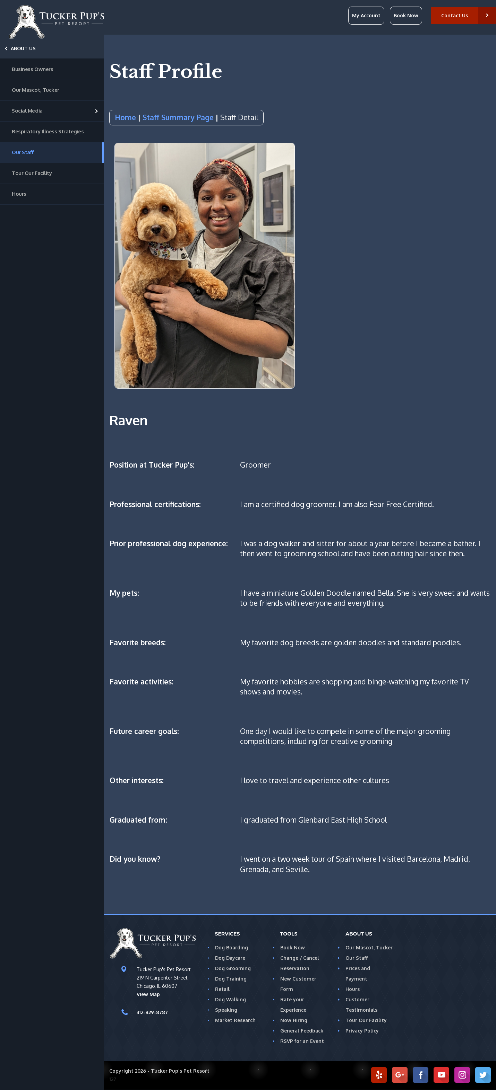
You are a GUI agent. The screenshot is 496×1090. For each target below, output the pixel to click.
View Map (148, 995)
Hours (19, 194)
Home (125, 117)
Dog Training (230, 979)
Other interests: (137, 781)
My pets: (124, 593)
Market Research (234, 1020)
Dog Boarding (231, 947)
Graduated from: (138, 820)
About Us (23, 48)
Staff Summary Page (176, 117)
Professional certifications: (156, 504)
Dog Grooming (232, 968)
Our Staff (22, 152)
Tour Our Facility (31, 173)
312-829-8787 (152, 1013)
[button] (464, 15)
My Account (369, 15)
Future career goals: (145, 731)
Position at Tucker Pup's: (153, 465)
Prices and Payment (368, 968)
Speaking (226, 1010)
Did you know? (135, 859)
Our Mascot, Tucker (34, 90)
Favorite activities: (141, 682)
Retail (221, 989)
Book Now (407, 15)
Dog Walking (229, 999)
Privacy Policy (361, 1020)
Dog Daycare (230, 958)
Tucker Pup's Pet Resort (176, 1071)
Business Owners (32, 69)
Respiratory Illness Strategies (46, 131)
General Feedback (301, 1031)
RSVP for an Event (301, 1041)
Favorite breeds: (138, 643)
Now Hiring (293, 1020)
